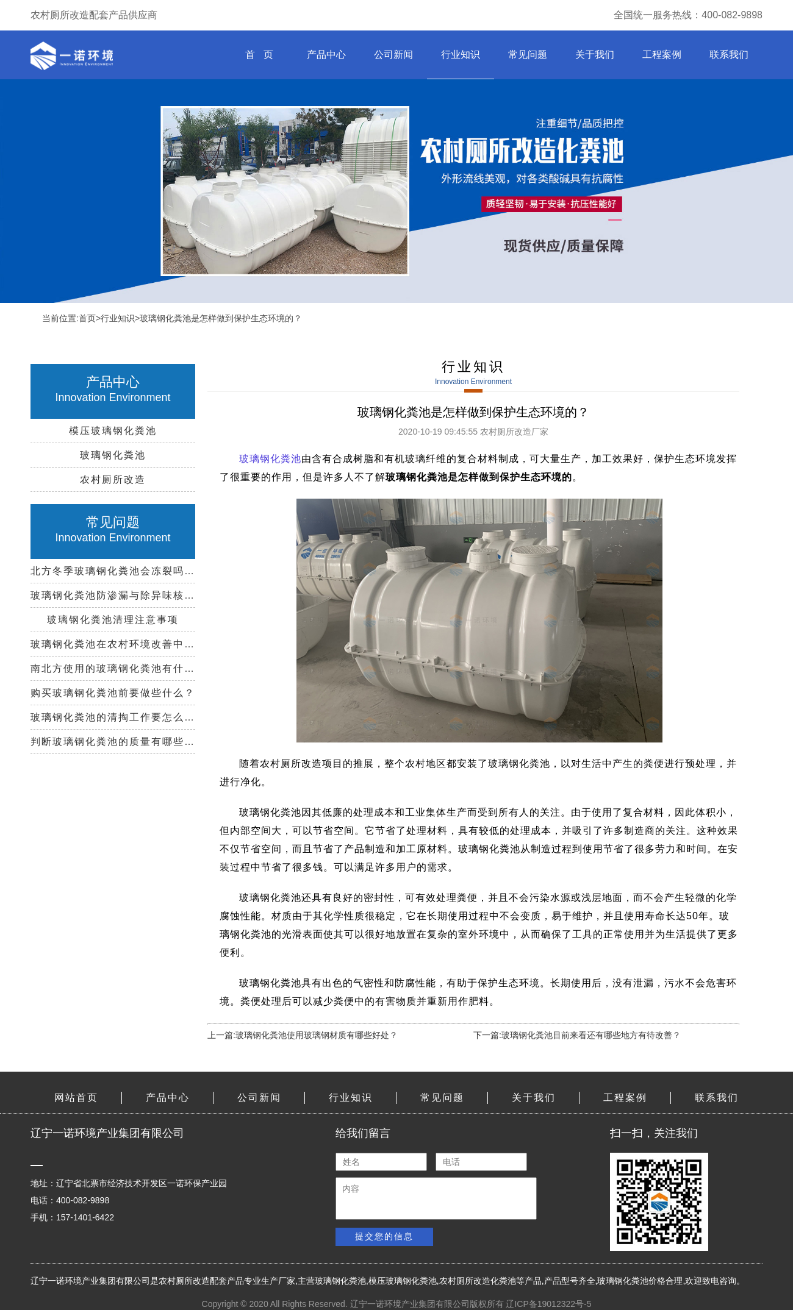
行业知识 (460, 54)
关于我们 (594, 54)
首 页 (259, 54)
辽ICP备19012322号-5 (548, 1304)
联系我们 (728, 54)
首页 (87, 318)
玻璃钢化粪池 (340, 1281)
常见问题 (527, 54)
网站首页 (76, 1097)
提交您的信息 (384, 1236)
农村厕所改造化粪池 (477, 1281)
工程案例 (661, 54)
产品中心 (326, 54)
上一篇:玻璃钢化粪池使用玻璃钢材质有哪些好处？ (302, 1035)
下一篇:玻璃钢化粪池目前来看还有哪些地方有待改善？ (577, 1035)
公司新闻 (393, 54)
